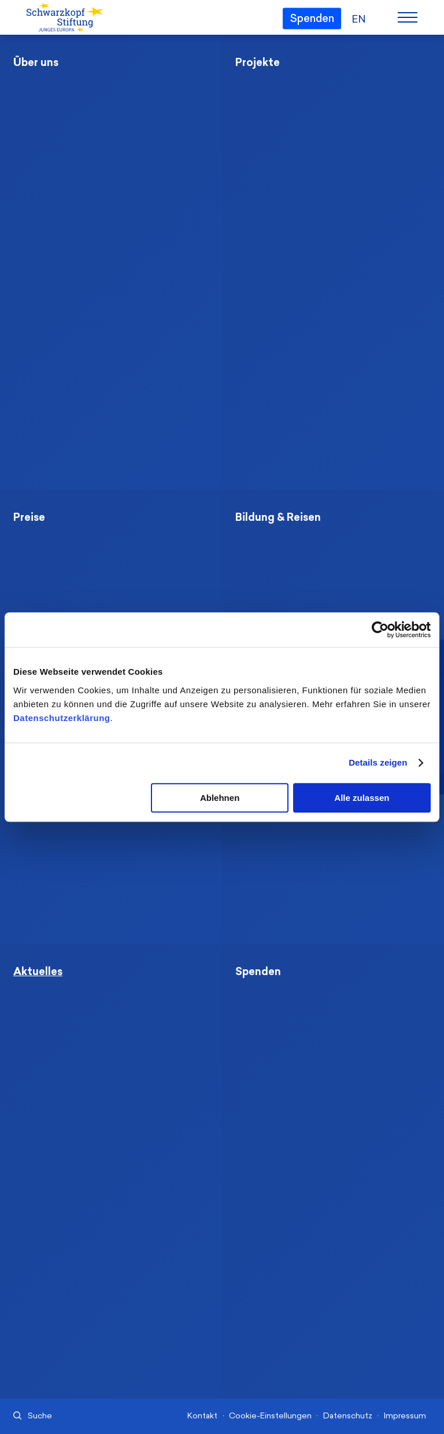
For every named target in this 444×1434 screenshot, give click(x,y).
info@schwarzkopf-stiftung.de (311, 1349)
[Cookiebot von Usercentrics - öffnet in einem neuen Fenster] (380, 629)
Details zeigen (378, 762)
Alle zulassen (361, 798)
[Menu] (407, 17)
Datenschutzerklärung (61, 718)
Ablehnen (219, 798)
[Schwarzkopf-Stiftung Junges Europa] (64, 18)
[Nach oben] (389, 1386)
